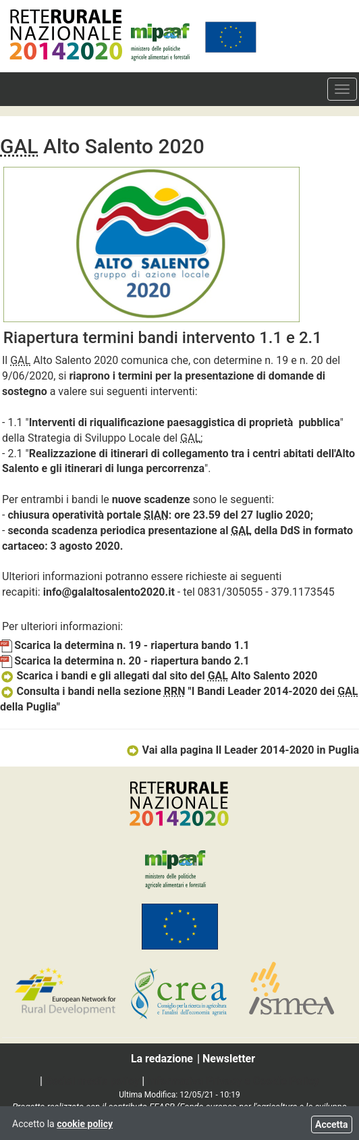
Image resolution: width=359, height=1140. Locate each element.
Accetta (331, 1124)
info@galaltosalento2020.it (109, 592)
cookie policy (85, 1123)
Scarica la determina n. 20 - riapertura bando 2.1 (125, 660)
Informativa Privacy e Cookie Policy (233, 1080)
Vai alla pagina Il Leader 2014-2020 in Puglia (242, 750)
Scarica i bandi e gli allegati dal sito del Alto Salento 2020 (158, 675)
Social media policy (92, 1080)
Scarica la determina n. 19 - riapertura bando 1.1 (125, 645)
